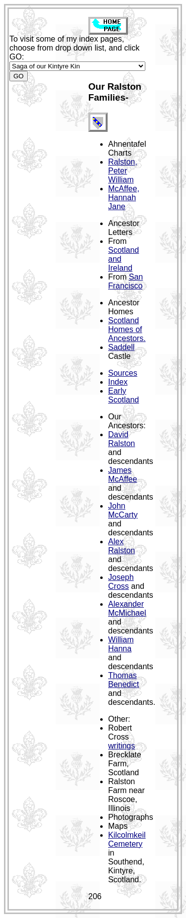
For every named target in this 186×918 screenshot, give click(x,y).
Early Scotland (123, 395)
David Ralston (121, 439)
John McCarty (123, 510)
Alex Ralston (121, 546)
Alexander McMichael (127, 608)
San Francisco (125, 281)
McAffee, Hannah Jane (123, 197)
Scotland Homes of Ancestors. (127, 329)
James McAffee (122, 474)
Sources (122, 373)
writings (121, 746)
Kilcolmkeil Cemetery (127, 839)
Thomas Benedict (123, 679)
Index (117, 382)
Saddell (121, 347)
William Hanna (121, 644)
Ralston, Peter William (122, 171)
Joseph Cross (121, 581)
